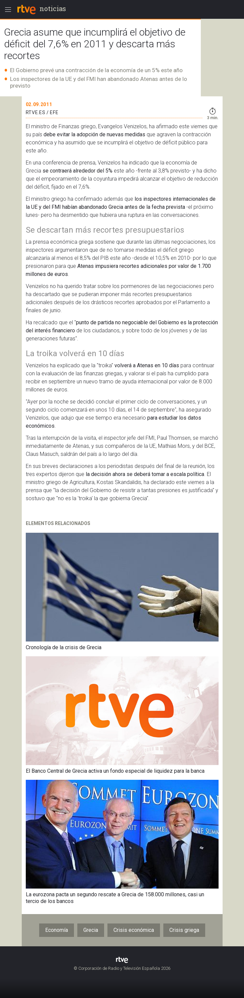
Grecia (90, 930)
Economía (56, 930)
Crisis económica (133, 930)
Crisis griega (184, 930)
